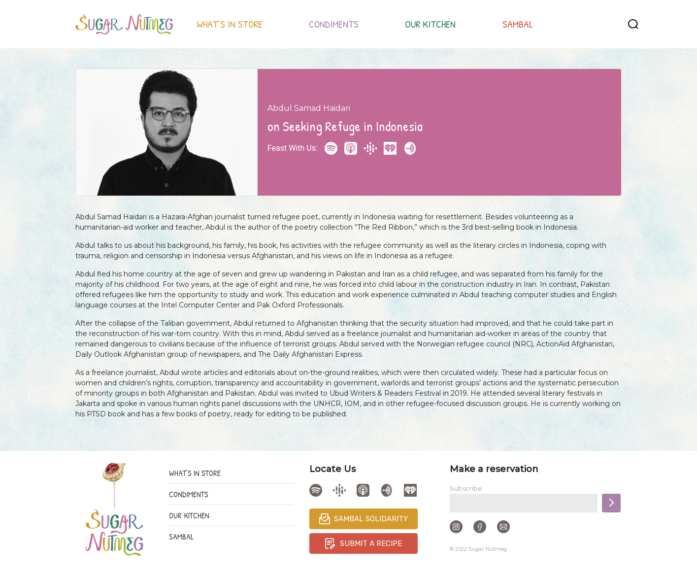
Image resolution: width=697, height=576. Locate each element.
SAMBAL (517, 24)
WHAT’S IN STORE (230, 24)
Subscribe (466, 488)
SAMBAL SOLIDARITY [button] (363, 518)
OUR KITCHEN (430, 24)
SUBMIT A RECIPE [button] (363, 543)
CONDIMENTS (334, 24)
